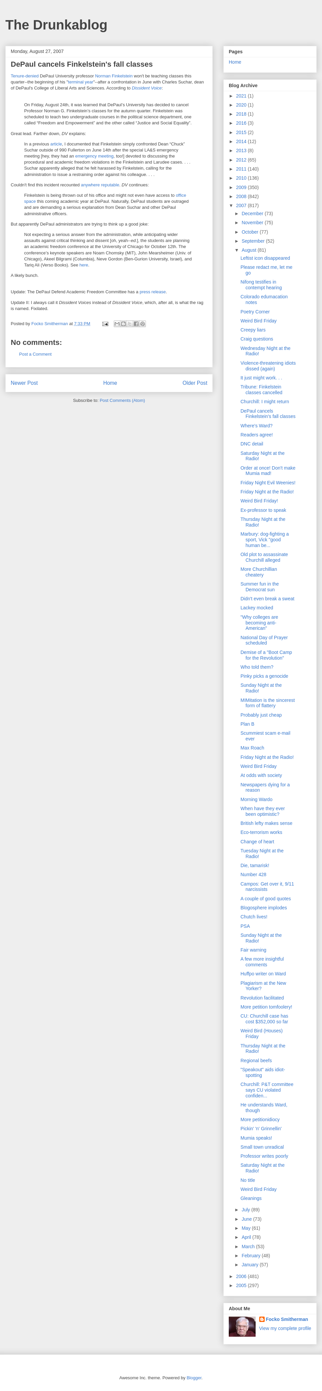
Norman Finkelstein (113, 75)
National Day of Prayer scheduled (264, 640)
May (246, 1228)
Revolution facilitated (262, 998)
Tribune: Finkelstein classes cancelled (261, 389)
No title (247, 1180)
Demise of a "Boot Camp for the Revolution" (266, 655)
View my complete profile (285, 1328)
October (250, 232)
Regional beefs (256, 1060)
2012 (242, 160)
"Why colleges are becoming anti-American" (259, 622)
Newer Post (24, 383)
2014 (242, 141)
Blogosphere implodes (263, 907)
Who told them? (256, 667)
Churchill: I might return (264, 401)
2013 (242, 150)
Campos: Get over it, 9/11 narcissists (267, 886)
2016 (242, 123)
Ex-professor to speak (263, 510)
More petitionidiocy (260, 1119)
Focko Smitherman (287, 1319)
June (247, 1219)
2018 (242, 114)
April (246, 1237)
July (246, 1209)
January (250, 1264)
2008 (242, 196)
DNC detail (251, 443)
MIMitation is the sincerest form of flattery (267, 703)
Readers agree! (256, 434)
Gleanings (251, 1198)
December (252, 213)
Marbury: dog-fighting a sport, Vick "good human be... (264, 539)
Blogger (193, 1377)
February (251, 1255)
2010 (242, 178)
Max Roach (252, 747)
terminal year (80, 81)
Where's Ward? (256, 425)
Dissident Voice (147, 87)
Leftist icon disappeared (265, 258)
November (252, 222)
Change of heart (257, 841)
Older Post (194, 383)
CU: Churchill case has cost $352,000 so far (264, 1018)
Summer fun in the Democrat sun (259, 586)
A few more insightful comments (262, 961)
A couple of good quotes (265, 898)
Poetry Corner (255, 311)
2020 (242, 105)
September (253, 241)
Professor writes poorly (264, 1156)
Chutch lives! (253, 916)
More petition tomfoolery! (266, 1007)
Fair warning (253, 950)
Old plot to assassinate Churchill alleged (264, 557)
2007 (242, 205)
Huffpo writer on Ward (263, 973)
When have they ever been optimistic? (262, 811)
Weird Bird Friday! (259, 500)
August (249, 250)
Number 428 (253, 874)
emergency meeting (94, 156)
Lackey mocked (256, 607)
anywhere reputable (100, 184)
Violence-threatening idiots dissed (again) (268, 365)
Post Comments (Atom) (122, 400)
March (248, 1246)
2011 (242, 169)
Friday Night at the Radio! (267, 491)
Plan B (247, 724)
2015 (242, 132)
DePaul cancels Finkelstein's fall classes (268, 413)
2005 (242, 1285)
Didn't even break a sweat (267, 598)
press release (153, 291)
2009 (242, 187)
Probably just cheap (261, 715)
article (56, 143)
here (83, 264)
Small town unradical (262, 1147)
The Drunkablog (56, 24)
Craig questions (256, 339)
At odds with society (261, 775)
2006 (242, 1276)
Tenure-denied (25, 75)
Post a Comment (35, 354)
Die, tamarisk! (254, 865)
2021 (242, 96)
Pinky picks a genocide (264, 676)
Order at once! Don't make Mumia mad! (268, 470)
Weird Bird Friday (258, 320)
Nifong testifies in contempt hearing (261, 284)
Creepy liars (253, 329)
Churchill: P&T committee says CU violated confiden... (266, 1090)
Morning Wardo (256, 799)
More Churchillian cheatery (258, 572)
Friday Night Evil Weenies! (268, 482)
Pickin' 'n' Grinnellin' (261, 1128)
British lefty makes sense (266, 823)
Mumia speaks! (256, 1138)
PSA (245, 926)
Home (110, 383)
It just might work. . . (261, 377)
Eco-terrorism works (261, 832)
